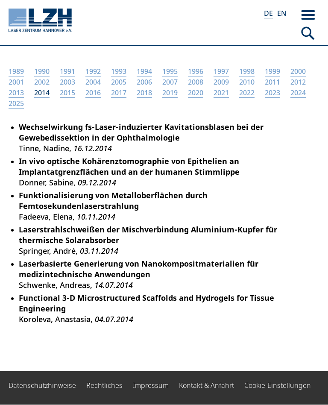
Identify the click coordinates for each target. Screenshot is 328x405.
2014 (42, 92)
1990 (42, 71)
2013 (16, 92)
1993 (118, 71)
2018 (144, 92)
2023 (272, 92)
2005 (118, 82)
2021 (221, 92)
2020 (195, 92)
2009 (221, 82)
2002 (42, 82)
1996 (195, 71)
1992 (93, 71)
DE (268, 13)
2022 (247, 92)
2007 (170, 82)
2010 (247, 82)
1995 (170, 71)
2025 (16, 103)
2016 (93, 92)
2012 (298, 82)
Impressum (151, 385)
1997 (221, 71)
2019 (170, 92)
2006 (144, 82)
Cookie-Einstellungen (277, 385)
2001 (16, 82)
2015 (67, 92)
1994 (144, 71)
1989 (16, 71)
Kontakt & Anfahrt (206, 385)
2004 (93, 82)
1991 (67, 71)
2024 (298, 92)
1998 (247, 71)
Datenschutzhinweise (42, 385)
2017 (118, 92)
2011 (272, 82)
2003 (67, 82)
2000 (298, 71)
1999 (272, 71)
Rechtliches (104, 385)
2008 (195, 82)
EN (281, 13)
